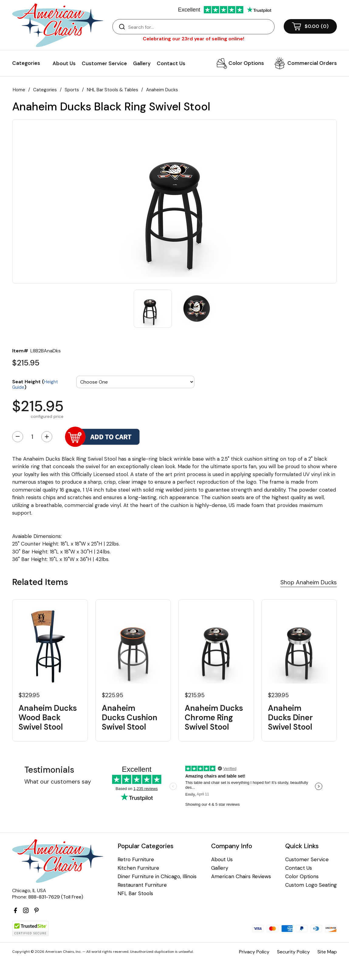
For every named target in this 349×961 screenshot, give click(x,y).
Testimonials (49, 769)
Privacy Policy (254, 952)
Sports (72, 90)
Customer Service (104, 63)
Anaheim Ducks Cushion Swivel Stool (129, 718)
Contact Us (171, 63)
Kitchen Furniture (138, 868)
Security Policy (293, 952)
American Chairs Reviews (241, 876)
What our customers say (57, 781)
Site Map (327, 952)
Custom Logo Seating (311, 885)
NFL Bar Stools (135, 893)
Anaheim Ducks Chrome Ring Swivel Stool (214, 718)
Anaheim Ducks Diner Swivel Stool (290, 718)
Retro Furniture (136, 859)
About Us (64, 63)
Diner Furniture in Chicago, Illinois (157, 876)
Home (19, 90)
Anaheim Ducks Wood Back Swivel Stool (48, 718)
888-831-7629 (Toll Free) (55, 897)
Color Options (246, 63)
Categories (45, 90)
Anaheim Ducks (162, 90)
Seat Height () (35, 384)
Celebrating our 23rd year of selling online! (193, 38)
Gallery (142, 63)
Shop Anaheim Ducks (308, 582)
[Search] (199, 27)
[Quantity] (32, 436)
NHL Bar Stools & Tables (112, 90)
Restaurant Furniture (142, 885)
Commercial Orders (312, 63)
